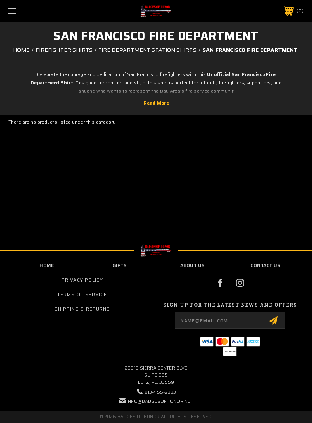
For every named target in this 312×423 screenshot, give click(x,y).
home (47, 265)
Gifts (119, 265)
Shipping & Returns (82, 308)
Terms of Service (82, 294)
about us (192, 265)
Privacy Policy (82, 280)
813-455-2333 (160, 392)
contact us (265, 265)
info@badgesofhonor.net (160, 401)
